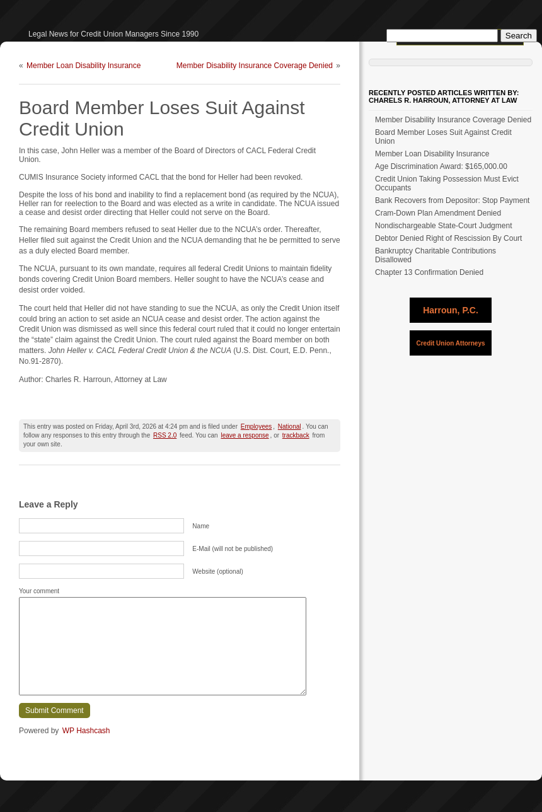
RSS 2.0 (164, 435)
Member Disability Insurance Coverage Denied (254, 65)
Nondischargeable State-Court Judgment (443, 225)
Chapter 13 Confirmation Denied (429, 272)
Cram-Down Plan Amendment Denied (438, 213)
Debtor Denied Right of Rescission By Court (448, 238)
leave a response (244, 435)
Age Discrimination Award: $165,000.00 (441, 166)
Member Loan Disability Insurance (83, 65)
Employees (256, 426)
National (289, 426)
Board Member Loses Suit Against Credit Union (443, 137)
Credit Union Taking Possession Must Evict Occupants (447, 183)
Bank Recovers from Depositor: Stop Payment (452, 200)
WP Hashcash (86, 730)
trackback (295, 435)
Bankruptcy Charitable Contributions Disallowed (435, 255)
